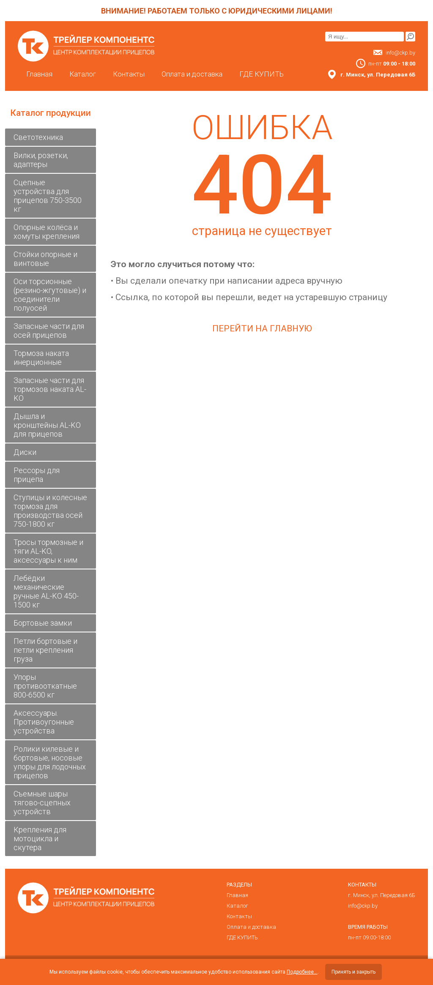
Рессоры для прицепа (37, 475)
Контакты (129, 74)
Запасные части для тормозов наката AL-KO (50, 389)
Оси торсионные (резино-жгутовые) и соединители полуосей (50, 294)
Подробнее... (302, 972)
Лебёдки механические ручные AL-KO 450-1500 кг (46, 591)
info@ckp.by (400, 52)
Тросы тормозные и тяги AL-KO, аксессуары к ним (48, 551)
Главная (39, 74)
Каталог (82, 74)
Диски (25, 452)
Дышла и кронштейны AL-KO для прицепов (47, 425)
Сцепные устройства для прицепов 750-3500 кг (48, 195)
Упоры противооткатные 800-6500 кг (45, 686)
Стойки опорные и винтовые (45, 259)
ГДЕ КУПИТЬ (261, 74)
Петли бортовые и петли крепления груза (45, 650)
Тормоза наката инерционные (41, 358)
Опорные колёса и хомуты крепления (46, 232)
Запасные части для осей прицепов (49, 330)
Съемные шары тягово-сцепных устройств (42, 802)
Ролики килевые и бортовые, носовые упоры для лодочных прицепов (50, 762)
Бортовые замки (43, 622)
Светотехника (38, 137)
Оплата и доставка (192, 74)
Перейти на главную (262, 328)
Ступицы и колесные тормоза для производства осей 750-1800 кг (50, 510)
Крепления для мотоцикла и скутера (40, 838)
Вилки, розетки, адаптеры (41, 160)
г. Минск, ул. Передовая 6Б (381, 895)
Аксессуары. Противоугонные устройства (44, 722)
